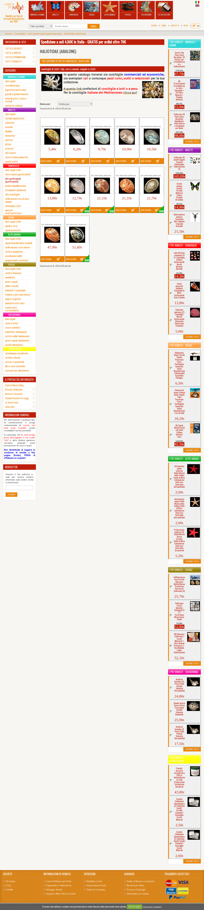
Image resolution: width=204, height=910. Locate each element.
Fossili (128, 8)
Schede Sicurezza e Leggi (17, 398)
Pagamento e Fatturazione (58, 885)
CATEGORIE (10, 70)
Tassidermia (146, 8)
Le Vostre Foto (11, 402)
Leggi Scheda (46, 161)
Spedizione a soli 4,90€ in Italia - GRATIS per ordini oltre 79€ (83, 41)
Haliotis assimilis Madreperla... (123, 121)
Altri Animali (110, 8)
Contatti (175, 25)
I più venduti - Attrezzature (177, 759)
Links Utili (9, 406)
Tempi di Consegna (96, 889)
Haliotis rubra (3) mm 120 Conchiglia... (151, 170)
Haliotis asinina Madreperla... (73, 121)
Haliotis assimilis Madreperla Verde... (150, 121)
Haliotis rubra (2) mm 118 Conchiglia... (126, 170)
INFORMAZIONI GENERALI (17, 415)
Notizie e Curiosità (13, 393)
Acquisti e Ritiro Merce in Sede (61, 893)
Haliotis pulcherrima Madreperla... (75, 170)
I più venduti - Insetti (181, 150)
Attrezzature (164, 8)
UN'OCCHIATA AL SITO (15, 42)
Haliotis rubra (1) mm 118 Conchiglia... (101, 170)
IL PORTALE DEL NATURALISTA (19, 379)
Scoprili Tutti (192, 141)
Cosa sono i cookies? (152, 906)
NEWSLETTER (11, 467)
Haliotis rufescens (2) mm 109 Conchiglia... (76, 219)
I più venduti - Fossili (180, 569)
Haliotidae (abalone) (75, 33)
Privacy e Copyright (136, 889)
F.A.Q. (8, 885)
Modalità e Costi (94, 881)
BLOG (186, 25)
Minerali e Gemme (37, 8)
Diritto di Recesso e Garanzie (140, 881)
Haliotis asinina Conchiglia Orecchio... (51, 121)
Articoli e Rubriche (13, 389)
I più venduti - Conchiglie (183, 245)
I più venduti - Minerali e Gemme (182, 43)
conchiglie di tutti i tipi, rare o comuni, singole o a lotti (68, 69)
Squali (92, 8)
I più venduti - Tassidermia (183, 672)
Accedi (154, 25)
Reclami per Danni (135, 885)
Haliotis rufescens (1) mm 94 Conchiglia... (51, 219)
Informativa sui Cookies (138, 893)
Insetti (55, 8)
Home (164, 25)
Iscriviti (11, 494)
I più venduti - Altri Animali (184, 458)
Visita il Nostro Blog (14, 385)
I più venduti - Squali (180, 345)
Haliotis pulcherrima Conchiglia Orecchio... (51, 170)
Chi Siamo (10, 881)
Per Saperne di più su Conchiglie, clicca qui (65, 61)
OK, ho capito (135, 906)
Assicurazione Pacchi (96, 885)
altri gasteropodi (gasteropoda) (44, 33)
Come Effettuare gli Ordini (58, 881)
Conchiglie (73, 8)
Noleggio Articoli (54, 889)
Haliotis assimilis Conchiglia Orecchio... (101, 121)
